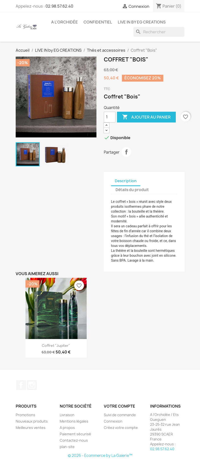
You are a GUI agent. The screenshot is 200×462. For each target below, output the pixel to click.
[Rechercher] (158, 32)
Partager (126, 152)
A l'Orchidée (64, 22)
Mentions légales (74, 421)
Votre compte (119, 406)
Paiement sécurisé (75, 434)
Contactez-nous (74, 440)
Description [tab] (126, 180)
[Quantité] (110, 117)
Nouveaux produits (32, 421)
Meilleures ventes (31, 427)
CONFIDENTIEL (97, 22)
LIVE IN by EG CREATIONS (142, 22)
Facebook (21, 385)
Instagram (32, 385)
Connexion (113, 421)
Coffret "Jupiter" (56, 345)
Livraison (67, 415)
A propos (67, 427)
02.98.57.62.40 (59, 6)
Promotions (25, 415)
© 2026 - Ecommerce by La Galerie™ (100, 455)
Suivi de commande (120, 415)
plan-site (67, 446)
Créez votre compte (121, 427)
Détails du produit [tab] (132, 189)
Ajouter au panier (146, 117)
